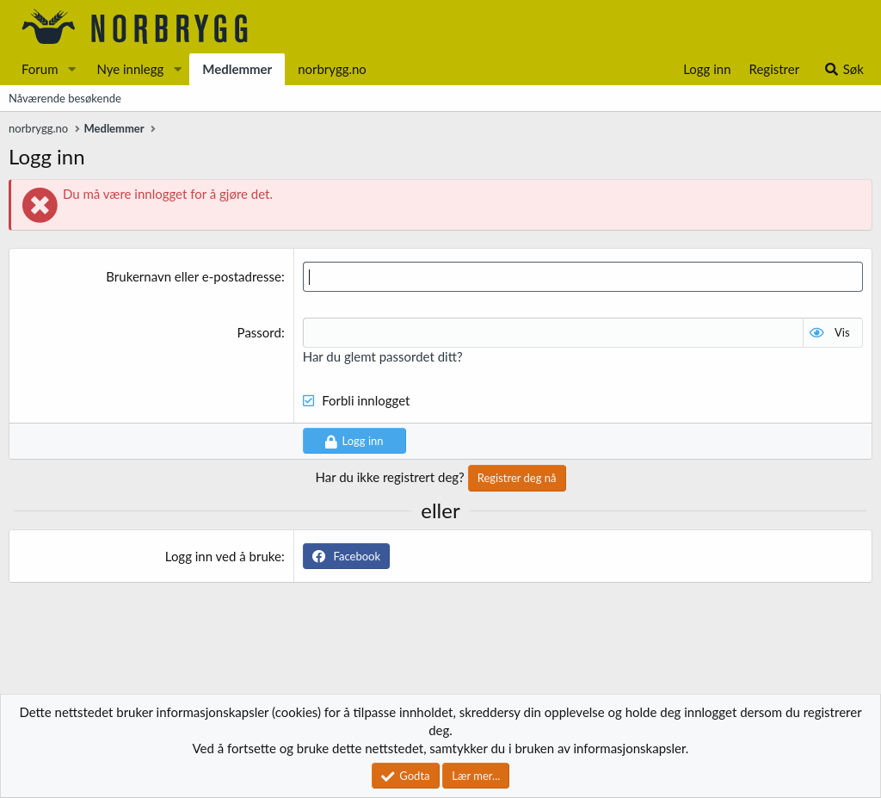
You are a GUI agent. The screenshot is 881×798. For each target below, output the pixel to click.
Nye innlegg (129, 69)
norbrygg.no (332, 69)
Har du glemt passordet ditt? (383, 356)
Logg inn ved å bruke (223, 556)
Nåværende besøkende (65, 98)
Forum (40, 69)
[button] (71, 69)
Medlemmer (237, 69)
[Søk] (843, 69)
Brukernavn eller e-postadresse (193, 276)
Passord (259, 332)
